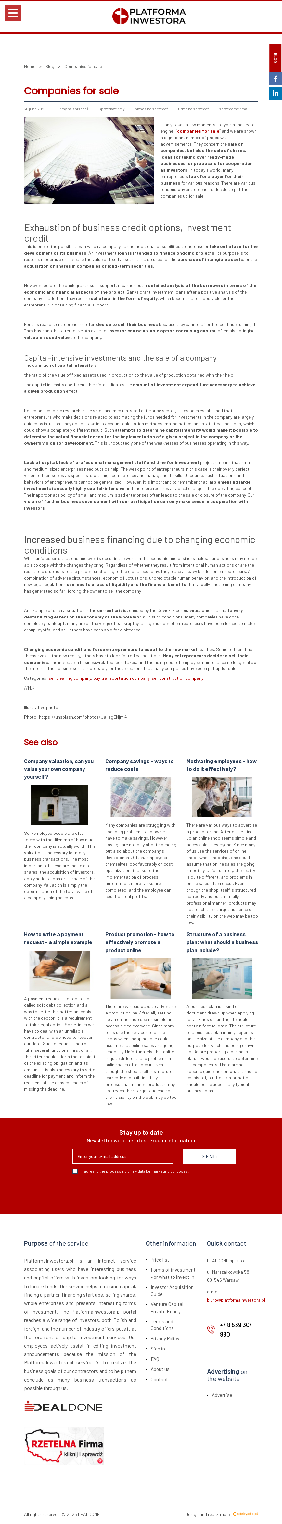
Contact (159, 1379)
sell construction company (177, 678)
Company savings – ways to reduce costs (139, 765)
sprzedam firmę (233, 108)
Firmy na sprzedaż (72, 108)
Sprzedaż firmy (111, 108)
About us (160, 1369)
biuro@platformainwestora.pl (236, 1299)
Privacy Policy (165, 1338)
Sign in (158, 1348)
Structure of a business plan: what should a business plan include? (222, 942)
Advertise (222, 1395)
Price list (160, 1260)
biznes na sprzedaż (151, 108)
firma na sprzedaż (193, 108)
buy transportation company (121, 678)
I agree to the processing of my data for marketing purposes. (130, 1171)
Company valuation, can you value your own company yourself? (59, 769)
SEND (209, 1156)
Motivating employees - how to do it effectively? (221, 765)
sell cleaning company (70, 678)
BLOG (275, 58)
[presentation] (121, 1191)
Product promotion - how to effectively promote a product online (139, 942)
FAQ (155, 1359)
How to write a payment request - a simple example (58, 938)
